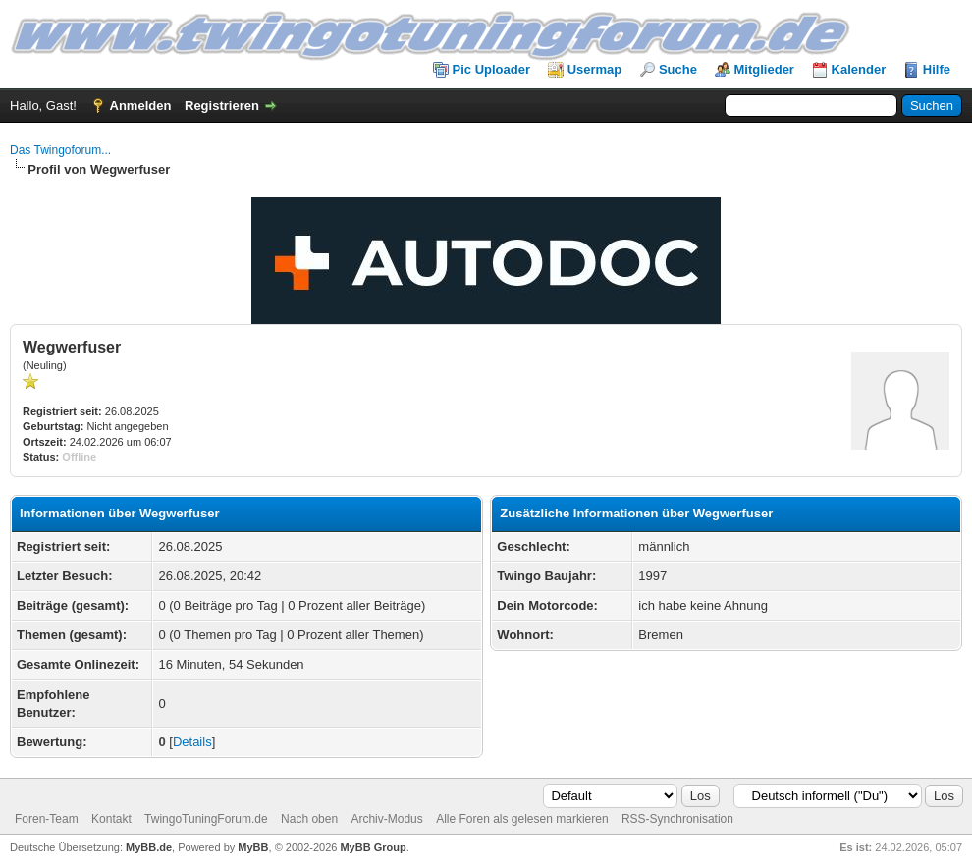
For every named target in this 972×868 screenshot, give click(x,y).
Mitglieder (764, 69)
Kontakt (111, 819)
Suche (678, 69)
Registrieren (222, 105)
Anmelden (141, 105)
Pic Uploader (491, 69)
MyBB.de (149, 847)
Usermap (594, 69)
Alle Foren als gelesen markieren (522, 819)
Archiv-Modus (386, 819)
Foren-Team (47, 819)
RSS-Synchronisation (677, 819)
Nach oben (309, 819)
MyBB (253, 847)
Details (192, 741)
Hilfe (936, 69)
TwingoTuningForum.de (206, 819)
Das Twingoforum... (60, 150)
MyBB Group (372, 847)
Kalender (859, 69)
